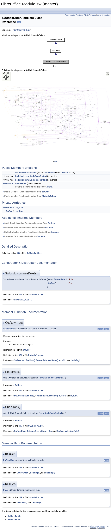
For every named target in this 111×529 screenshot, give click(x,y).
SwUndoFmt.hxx (22, 30)
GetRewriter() (23, 473)
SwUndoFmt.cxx (35, 294)
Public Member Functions (74, 15)
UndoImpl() (50, 473)
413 (20, 294)
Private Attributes (90, 15)
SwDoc (65, 172)
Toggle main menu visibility (3, 9)
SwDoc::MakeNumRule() (68, 431)
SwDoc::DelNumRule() (24, 396)
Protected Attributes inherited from (23, 236)
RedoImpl (19, 180)
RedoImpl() (35, 473)
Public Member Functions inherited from (25, 192)
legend (56, 66)
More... (50, 187)
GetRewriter (20, 183)
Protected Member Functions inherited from (27, 228)
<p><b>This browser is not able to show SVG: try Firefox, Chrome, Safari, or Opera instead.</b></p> (55, 50)
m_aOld (19, 207)
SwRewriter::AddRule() (24, 360)
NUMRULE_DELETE (23, 300)
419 (20, 426)
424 (20, 390)
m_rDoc (19, 211)
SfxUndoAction (49, 196)
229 (20, 497)
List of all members (103, 15)
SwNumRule (49, 172)
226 (18, 253)
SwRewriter (8, 183)
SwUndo (46, 192)
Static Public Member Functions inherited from (28, 223)
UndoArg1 (75, 360)
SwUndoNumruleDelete (25, 172)
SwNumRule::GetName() (47, 360)
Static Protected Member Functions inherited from (30, 232)
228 (20, 467)
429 (20, 355)
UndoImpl (19, 176)
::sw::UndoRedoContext (36, 176)
